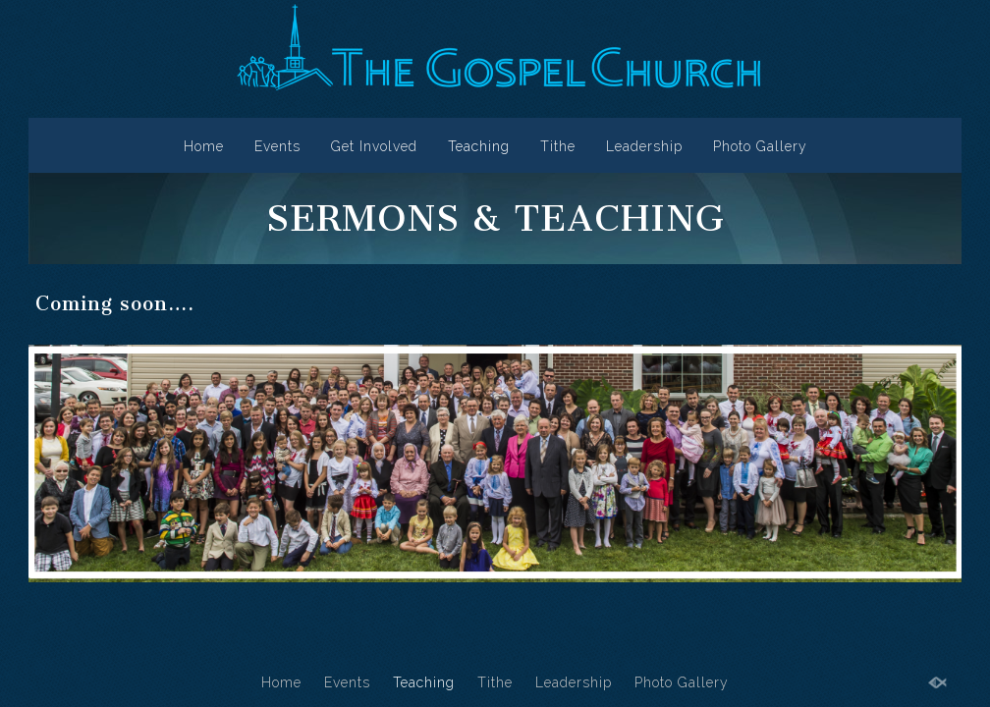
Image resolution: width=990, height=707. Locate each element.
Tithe (558, 146)
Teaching (479, 146)
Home (204, 146)
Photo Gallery (760, 146)
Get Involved (374, 146)
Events (277, 146)
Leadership (644, 146)
